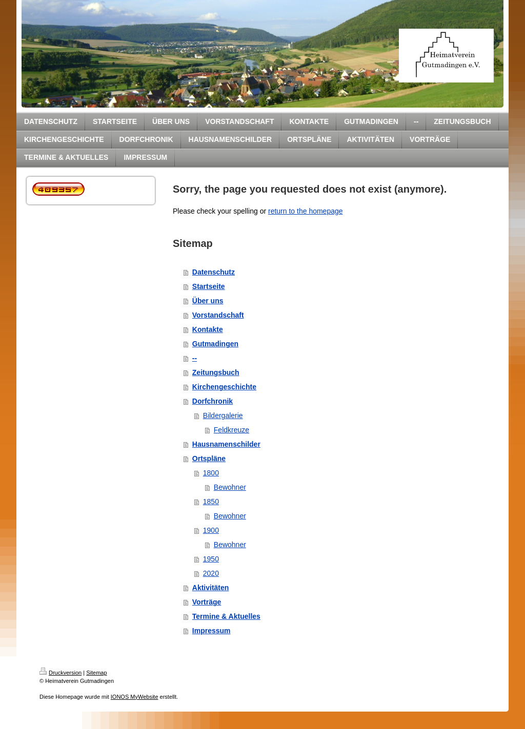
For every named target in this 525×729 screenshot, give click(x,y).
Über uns (208, 301)
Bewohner (230, 487)
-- (194, 358)
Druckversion (60, 673)
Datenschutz (213, 272)
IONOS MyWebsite (134, 697)
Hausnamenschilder (226, 444)
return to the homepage (305, 211)
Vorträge (206, 602)
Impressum (211, 631)
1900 (211, 530)
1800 (211, 473)
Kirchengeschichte (224, 387)
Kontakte (207, 329)
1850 (211, 501)
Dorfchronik (212, 401)
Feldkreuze (231, 430)
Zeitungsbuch (215, 372)
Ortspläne (209, 458)
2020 (211, 573)
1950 (211, 559)
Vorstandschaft (218, 315)
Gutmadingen (215, 344)
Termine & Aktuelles (226, 616)
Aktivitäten (210, 588)
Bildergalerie (223, 415)
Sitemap (96, 673)
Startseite (208, 286)
